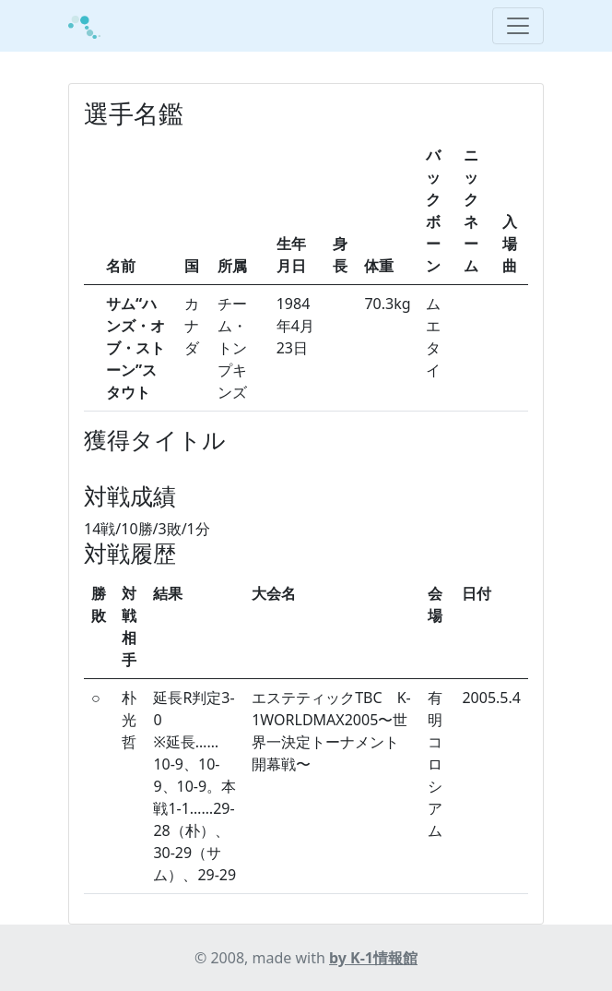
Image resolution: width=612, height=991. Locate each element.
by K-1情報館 (373, 958)
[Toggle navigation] (518, 25)
